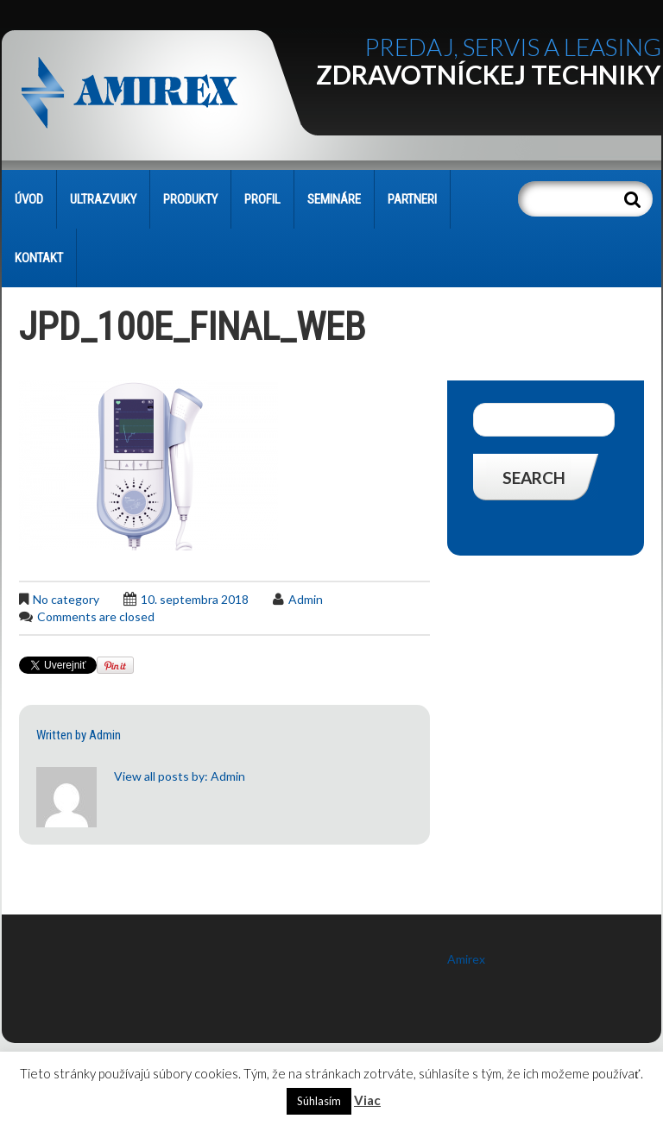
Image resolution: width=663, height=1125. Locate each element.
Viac (367, 1100)
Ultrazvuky (103, 199)
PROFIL (262, 199)
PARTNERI (412, 199)
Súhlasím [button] (319, 1101)
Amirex (466, 959)
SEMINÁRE (334, 199)
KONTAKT (39, 258)
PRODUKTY (190, 199)
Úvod (29, 199)
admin (305, 599)
